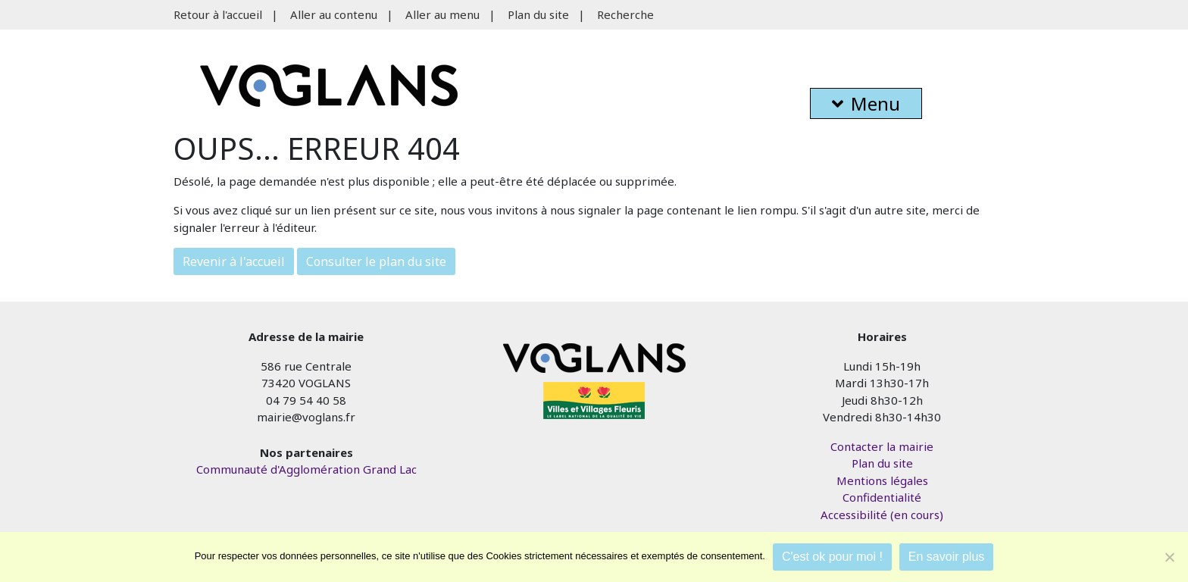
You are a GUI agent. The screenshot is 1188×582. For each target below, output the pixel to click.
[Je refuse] (1169, 557)
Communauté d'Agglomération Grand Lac (306, 469)
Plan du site (538, 14)
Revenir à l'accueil (234, 261)
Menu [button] (866, 103)
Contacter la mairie (881, 446)
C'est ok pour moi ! (832, 556)
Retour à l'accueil (218, 14)
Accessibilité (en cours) (882, 514)
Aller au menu (442, 14)
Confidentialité (882, 497)
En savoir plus (946, 556)
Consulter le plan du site (376, 261)
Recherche (625, 14)
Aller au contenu (333, 14)
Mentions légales (882, 480)
